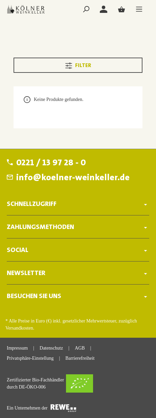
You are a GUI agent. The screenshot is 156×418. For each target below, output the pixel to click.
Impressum (17, 348)
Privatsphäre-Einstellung (30, 358)
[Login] (103, 9)
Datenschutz (51, 348)
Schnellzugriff (32, 204)
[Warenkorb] (121, 9)
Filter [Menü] (78, 64)
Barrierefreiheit (79, 358)
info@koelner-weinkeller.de (73, 178)
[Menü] (139, 9)
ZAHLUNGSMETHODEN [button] (78, 227)
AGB (80, 348)
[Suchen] (86, 9)
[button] (78, 202)
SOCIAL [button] (78, 250)
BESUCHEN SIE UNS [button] (78, 296)
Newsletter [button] (78, 273)
